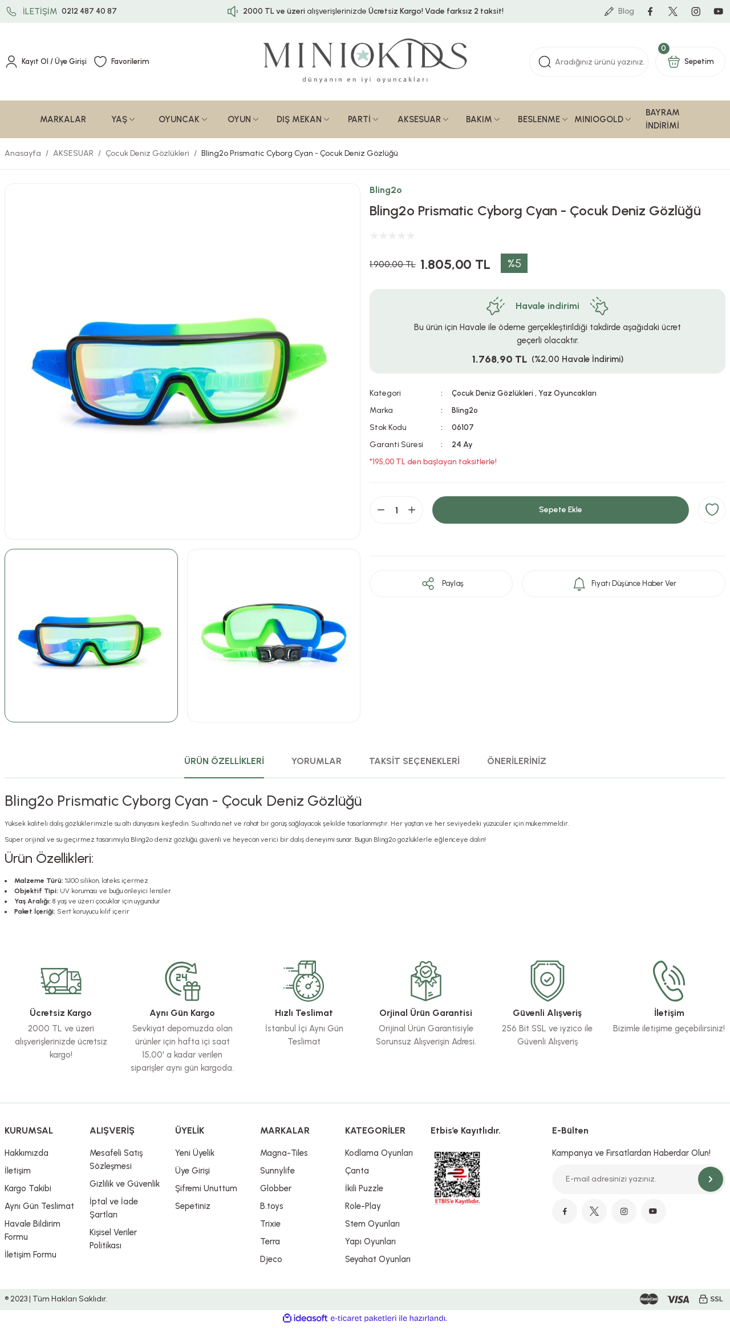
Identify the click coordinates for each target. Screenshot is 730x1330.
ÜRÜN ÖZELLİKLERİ (224, 764)
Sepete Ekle (560, 513)
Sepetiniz (192, 1209)
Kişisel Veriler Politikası (113, 1242)
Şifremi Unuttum (206, 1192)
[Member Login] (48, 65)
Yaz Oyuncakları (571, 396)
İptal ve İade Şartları (114, 1211)
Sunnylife (277, 1174)
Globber (275, 1192)
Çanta (357, 1174)
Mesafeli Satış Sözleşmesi (116, 1163)
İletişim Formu (30, 1258)
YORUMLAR (316, 764)
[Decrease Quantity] (381, 513)
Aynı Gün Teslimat (39, 1209)
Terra (270, 1245)
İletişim (18, 1174)
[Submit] (710, 1182)
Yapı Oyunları (370, 1245)
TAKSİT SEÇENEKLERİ (414, 764)
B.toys (271, 1209)
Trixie (270, 1227)
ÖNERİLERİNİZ (516, 764)
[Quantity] (396, 513)
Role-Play (363, 1209)
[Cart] (690, 65)
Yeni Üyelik (194, 1156)
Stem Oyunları (372, 1227)
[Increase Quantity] (411, 513)
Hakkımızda (26, 1156)
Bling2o (386, 193)
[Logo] (365, 65)
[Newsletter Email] (638, 1183)
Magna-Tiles (284, 1156)
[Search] (588, 65)
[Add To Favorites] (711, 513)
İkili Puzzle (364, 1192)
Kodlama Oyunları (379, 1156)
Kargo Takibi (28, 1192)
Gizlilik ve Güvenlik (125, 1187)
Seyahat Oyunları (378, 1262)
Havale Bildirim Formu (32, 1233)
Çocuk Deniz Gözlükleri (494, 396)
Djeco (271, 1262)
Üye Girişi (192, 1174)
